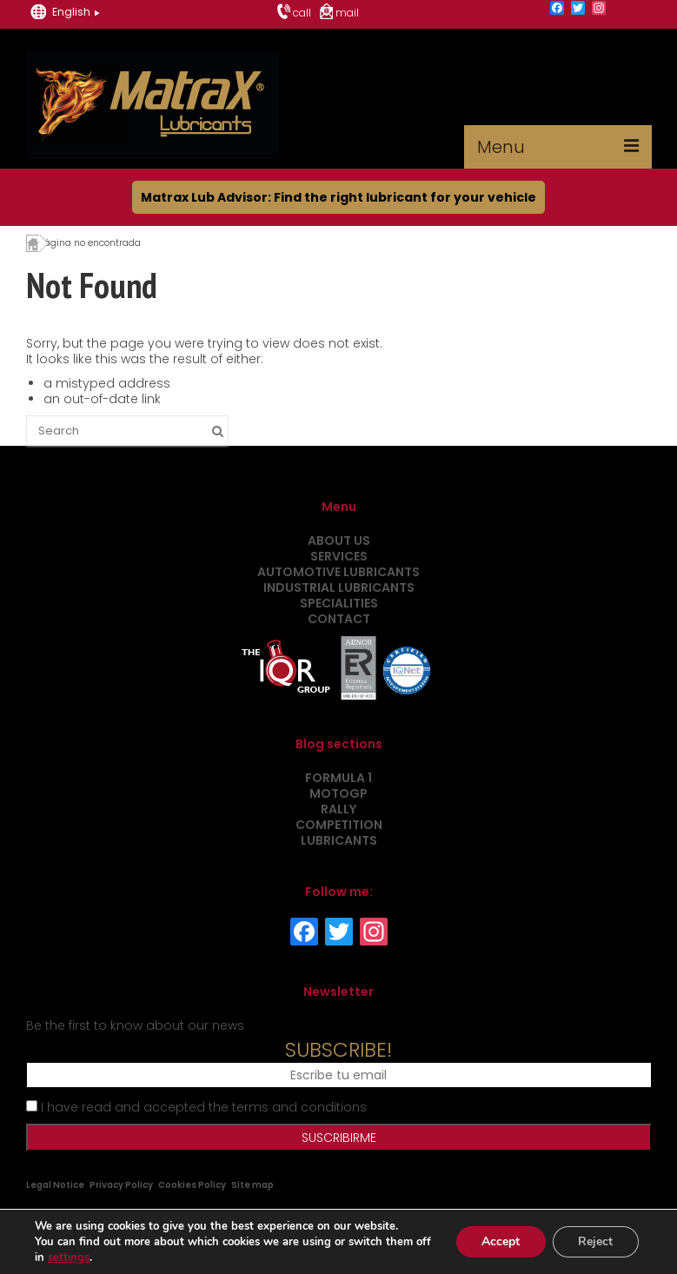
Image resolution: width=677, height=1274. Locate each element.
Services (339, 556)
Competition (338, 824)
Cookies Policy (192, 1184)
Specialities (339, 603)
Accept (500, 1241)
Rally (338, 809)
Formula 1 (338, 777)
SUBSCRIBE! (338, 1050)
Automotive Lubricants (338, 572)
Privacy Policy (121, 1184)
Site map (252, 1184)
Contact (339, 618)
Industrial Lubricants (339, 587)
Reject (595, 1241)
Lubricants (339, 840)
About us (339, 540)
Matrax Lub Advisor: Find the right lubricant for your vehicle (338, 197)
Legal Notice (55, 1184)
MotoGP (338, 793)
